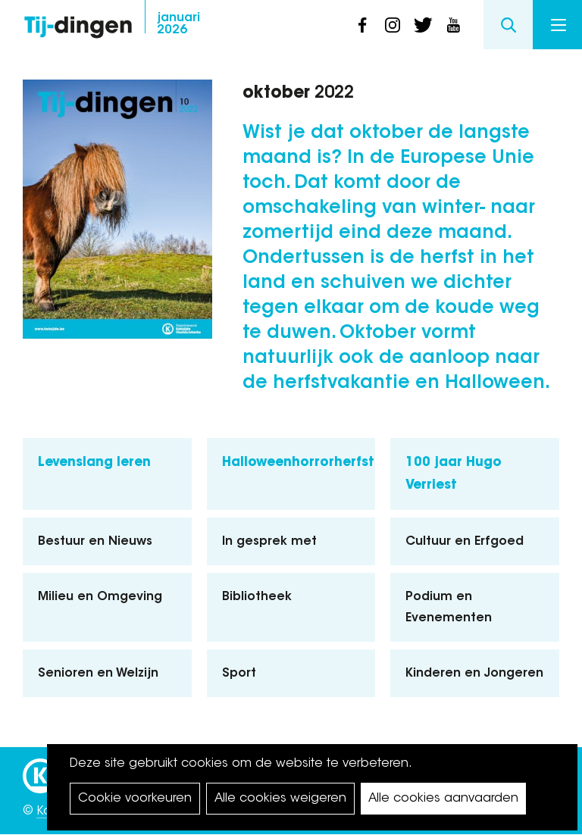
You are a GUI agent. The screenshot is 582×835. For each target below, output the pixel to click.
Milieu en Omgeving (100, 597)
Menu (558, 25)
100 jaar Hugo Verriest (453, 474)
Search (508, 24)
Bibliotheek (257, 597)
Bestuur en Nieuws (95, 542)
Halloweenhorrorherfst (298, 462)
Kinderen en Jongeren (474, 674)
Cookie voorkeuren (135, 799)
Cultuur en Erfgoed (464, 542)
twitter (423, 25)
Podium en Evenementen (448, 608)
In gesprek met (269, 542)
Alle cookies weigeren (280, 799)
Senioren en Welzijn (98, 674)
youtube (453, 25)
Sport (239, 674)
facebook (362, 25)
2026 (178, 24)
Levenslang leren (94, 462)
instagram (392, 25)
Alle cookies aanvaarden (443, 799)
